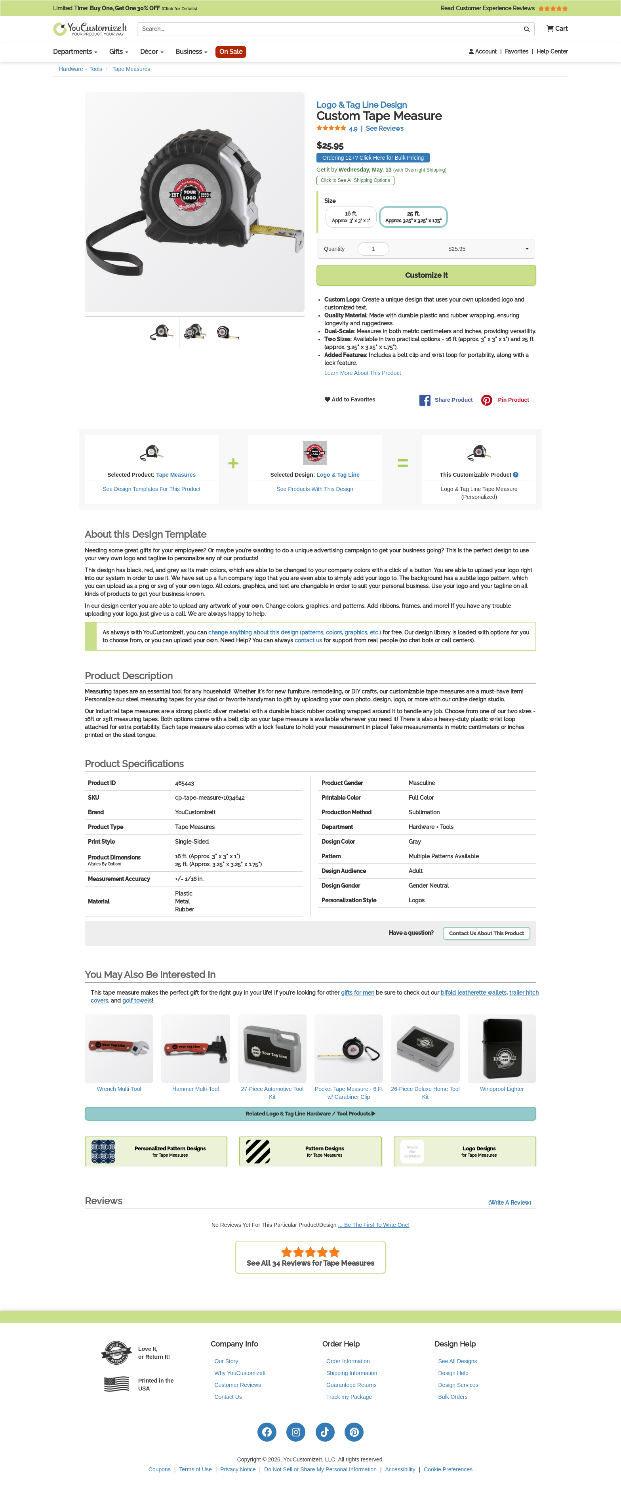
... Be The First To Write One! (374, 1225)
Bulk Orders (453, 1397)
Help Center (552, 51)
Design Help (453, 1373)
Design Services (458, 1385)
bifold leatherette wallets (474, 992)
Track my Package (349, 1397)
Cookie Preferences (448, 1469)
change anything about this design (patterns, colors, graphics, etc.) (294, 632)
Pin (505, 400)
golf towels (137, 1000)
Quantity (334, 249)
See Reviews (360, 128)
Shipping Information (351, 1373)
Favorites (516, 51)
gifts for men (357, 992)
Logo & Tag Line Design (361, 104)
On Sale (230, 51)
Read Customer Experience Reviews (504, 8)
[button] (554, 29)
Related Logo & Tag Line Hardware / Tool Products (310, 1114)
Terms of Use (195, 1469)
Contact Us (228, 1397)
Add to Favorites (350, 399)
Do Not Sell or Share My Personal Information (320, 1469)
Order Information (348, 1361)
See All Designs (457, 1361)
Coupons (160, 1469)
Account (483, 51)
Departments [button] (75, 51)
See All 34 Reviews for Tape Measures (310, 1256)
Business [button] (191, 51)
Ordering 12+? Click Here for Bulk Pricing (373, 158)
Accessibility (400, 1469)
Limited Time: (125, 8)
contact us (308, 640)
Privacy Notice (237, 1469)
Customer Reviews (238, 1385)
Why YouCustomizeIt (240, 1373)
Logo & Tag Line (338, 475)
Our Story (226, 1361)
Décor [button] (152, 51)
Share (446, 400)
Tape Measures (176, 475)
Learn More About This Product (362, 373)
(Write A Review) (509, 1202)
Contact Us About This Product (486, 933)
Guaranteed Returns (351, 1385)
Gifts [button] (118, 51)
